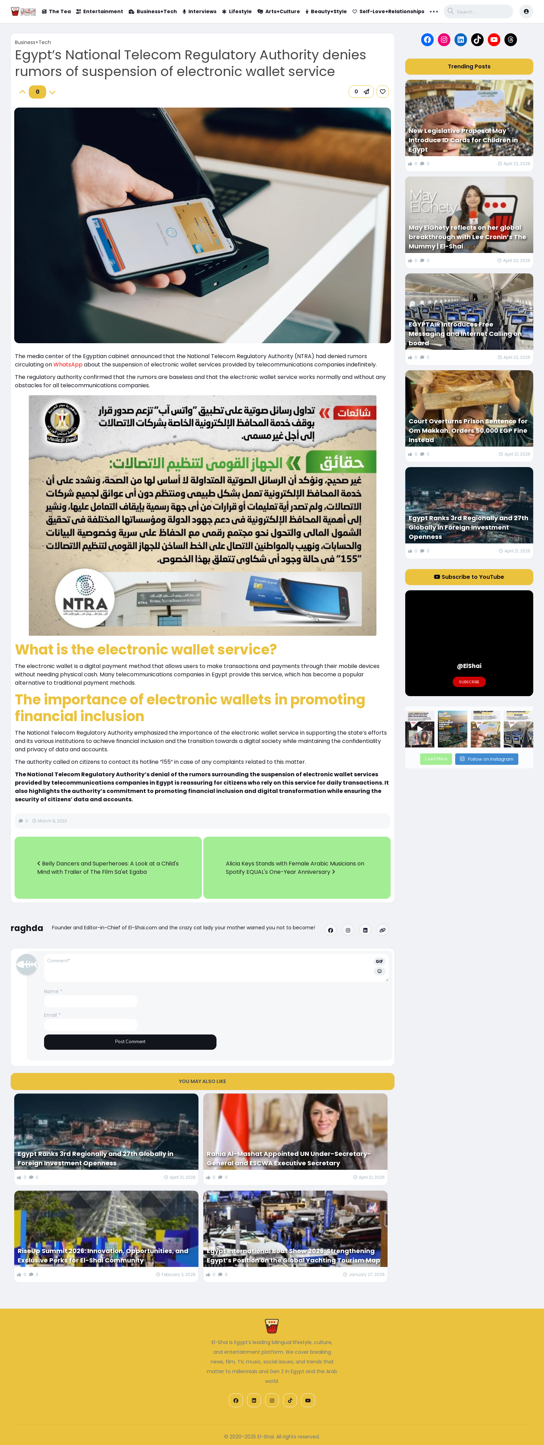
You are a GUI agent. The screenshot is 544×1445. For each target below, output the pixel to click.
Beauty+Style (326, 11)
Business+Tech (153, 11)
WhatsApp (68, 365)
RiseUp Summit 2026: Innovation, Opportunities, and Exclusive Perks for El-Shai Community (103, 1256)
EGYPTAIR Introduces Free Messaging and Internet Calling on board (465, 333)
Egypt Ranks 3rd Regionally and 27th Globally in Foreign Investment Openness (95, 1158)
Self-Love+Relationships (388, 11)
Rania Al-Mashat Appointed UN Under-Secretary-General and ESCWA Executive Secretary (289, 1158)
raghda (27, 928)
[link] (382, 91)
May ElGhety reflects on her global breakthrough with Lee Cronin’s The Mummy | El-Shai (467, 237)
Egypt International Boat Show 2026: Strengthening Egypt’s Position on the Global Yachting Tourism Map (293, 1256)
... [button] (434, 11)
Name (53, 991)
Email (52, 1015)
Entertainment (99, 11)
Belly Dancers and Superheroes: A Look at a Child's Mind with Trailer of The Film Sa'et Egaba (108, 868)
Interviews (199, 11)
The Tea (56, 11)
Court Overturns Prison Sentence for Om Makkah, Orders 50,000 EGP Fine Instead (468, 430)
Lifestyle (237, 11)
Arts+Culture (278, 11)
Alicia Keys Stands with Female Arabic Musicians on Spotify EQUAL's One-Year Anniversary (295, 868)
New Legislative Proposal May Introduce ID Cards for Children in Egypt (463, 140)
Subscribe (469, 682)
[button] (361, 91)
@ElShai (469, 666)
